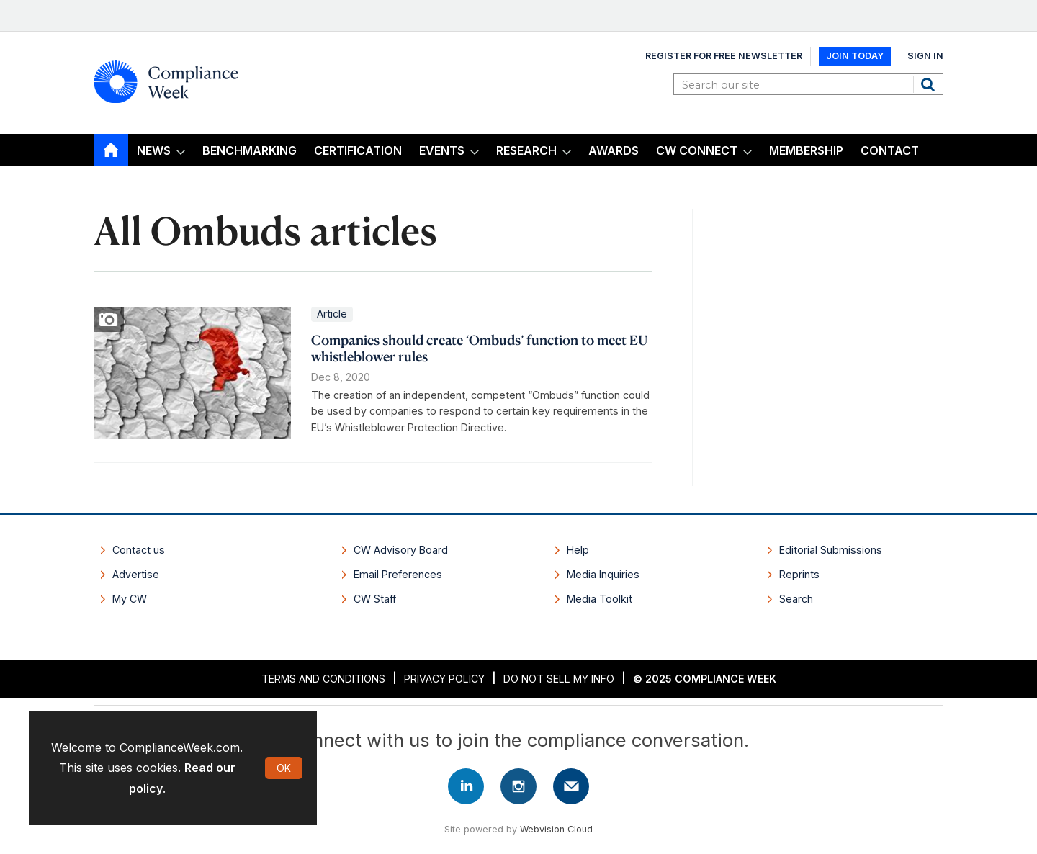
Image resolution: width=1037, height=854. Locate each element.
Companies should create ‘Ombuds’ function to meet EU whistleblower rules (479, 347)
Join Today (855, 55)
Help (578, 550)
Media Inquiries (603, 574)
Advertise (135, 574)
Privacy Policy (444, 679)
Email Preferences (398, 574)
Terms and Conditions (323, 679)
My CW (129, 599)
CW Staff (375, 599)
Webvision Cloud (556, 829)
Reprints (799, 574)
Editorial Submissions (830, 550)
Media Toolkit (599, 599)
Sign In (925, 55)
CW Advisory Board (401, 550)
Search (930, 84)
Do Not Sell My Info (558, 679)
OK (284, 768)
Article (332, 313)
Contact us (138, 550)
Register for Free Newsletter (723, 55)
